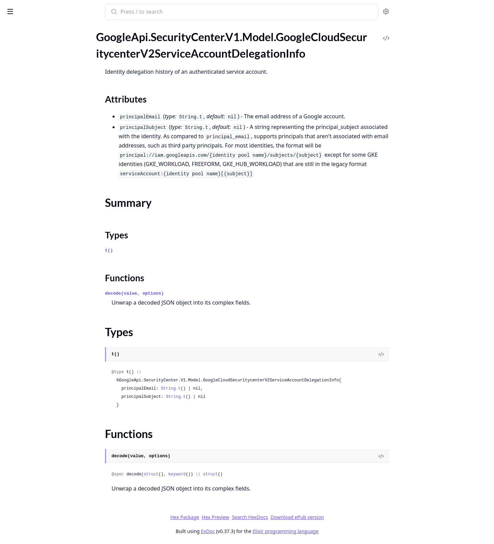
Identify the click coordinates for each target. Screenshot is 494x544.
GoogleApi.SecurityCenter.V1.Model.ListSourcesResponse (49, 445)
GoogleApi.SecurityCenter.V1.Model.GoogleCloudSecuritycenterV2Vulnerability (49, 140)
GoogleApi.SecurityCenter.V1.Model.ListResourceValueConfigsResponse (49, 427)
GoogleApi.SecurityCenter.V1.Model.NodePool (49, 529)
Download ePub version (348, 517)
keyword (228, 474)
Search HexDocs (301, 517)
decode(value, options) (185, 293)
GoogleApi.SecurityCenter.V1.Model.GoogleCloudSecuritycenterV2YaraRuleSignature (49, 149)
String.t (222, 388)
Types (19, 82)
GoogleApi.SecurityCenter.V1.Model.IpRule (49, 242)
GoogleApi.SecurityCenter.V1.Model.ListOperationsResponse (49, 418)
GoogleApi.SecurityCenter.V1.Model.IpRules (49, 251)
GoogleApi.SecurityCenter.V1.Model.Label (49, 288)
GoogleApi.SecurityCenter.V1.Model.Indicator (49, 232)
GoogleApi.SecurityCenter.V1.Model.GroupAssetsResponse (49, 168)
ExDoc (259, 531)
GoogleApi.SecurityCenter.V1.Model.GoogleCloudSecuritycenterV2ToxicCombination (49, 131)
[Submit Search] (165, 12)
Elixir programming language (337, 531)
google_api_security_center (46, 8)
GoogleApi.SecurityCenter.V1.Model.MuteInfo (49, 501)
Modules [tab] (41, 29)
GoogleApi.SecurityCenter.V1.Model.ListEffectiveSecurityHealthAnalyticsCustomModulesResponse (49, 362)
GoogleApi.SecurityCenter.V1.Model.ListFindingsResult (49, 390)
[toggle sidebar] (94, 11)
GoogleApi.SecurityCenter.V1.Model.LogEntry (49, 473)
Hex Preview (267, 517)
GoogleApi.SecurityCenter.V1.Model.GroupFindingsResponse (49, 186)
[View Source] (432, 354)
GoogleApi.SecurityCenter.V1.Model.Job (49, 260)
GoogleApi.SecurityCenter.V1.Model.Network (49, 510)
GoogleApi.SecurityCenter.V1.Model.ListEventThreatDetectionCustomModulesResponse (49, 371)
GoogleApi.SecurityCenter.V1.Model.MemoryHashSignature (49, 483)
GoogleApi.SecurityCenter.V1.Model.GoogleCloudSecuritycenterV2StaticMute (49, 103)
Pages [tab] (12, 29)
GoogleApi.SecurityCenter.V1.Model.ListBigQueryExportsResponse (49, 325)
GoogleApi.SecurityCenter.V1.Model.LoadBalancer (49, 464)
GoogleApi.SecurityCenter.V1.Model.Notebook (49, 538)
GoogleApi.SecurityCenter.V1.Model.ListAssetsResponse (49, 297)
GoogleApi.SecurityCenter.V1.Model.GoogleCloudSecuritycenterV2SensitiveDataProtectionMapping (49, 45)
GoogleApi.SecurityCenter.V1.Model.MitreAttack (49, 492)
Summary (23, 74)
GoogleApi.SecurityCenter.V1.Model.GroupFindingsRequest (49, 177)
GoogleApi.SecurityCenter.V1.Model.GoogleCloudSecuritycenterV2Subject (49, 112)
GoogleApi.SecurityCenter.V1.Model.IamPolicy (49, 223)
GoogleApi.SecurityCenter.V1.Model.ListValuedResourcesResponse (49, 455)
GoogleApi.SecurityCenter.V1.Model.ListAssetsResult (49, 307)
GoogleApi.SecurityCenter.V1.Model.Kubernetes (49, 279)
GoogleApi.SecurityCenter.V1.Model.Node (49, 520)
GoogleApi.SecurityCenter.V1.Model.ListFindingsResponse (49, 381)
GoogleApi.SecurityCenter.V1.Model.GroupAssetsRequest (49, 158)
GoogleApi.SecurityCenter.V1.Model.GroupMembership (49, 195)
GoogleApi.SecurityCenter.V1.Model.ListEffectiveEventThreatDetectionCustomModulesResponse (49, 353)
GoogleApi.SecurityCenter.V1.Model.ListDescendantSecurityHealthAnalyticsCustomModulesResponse (49, 344)
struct (202, 474)
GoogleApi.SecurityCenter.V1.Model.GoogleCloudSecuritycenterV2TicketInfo (49, 121)
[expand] (96, 36)
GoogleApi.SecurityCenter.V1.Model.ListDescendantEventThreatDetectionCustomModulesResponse (49, 334)
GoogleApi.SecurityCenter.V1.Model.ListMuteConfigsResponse (49, 399)
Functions (24, 90)
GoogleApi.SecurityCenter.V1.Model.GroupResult (49, 205)
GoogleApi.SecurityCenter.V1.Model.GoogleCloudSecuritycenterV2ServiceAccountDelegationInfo (49, 54)
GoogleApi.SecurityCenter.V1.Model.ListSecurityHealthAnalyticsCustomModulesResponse (49, 436)
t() (160, 250)
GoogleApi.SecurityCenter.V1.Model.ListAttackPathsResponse (49, 316)
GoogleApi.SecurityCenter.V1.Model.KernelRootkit (49, 270)
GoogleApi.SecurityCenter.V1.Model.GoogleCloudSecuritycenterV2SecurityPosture (49, 35)
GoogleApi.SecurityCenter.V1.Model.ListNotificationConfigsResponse (49, 408)
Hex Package (236, 517)
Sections (22, 66)
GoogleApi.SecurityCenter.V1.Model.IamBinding (49, 214)
